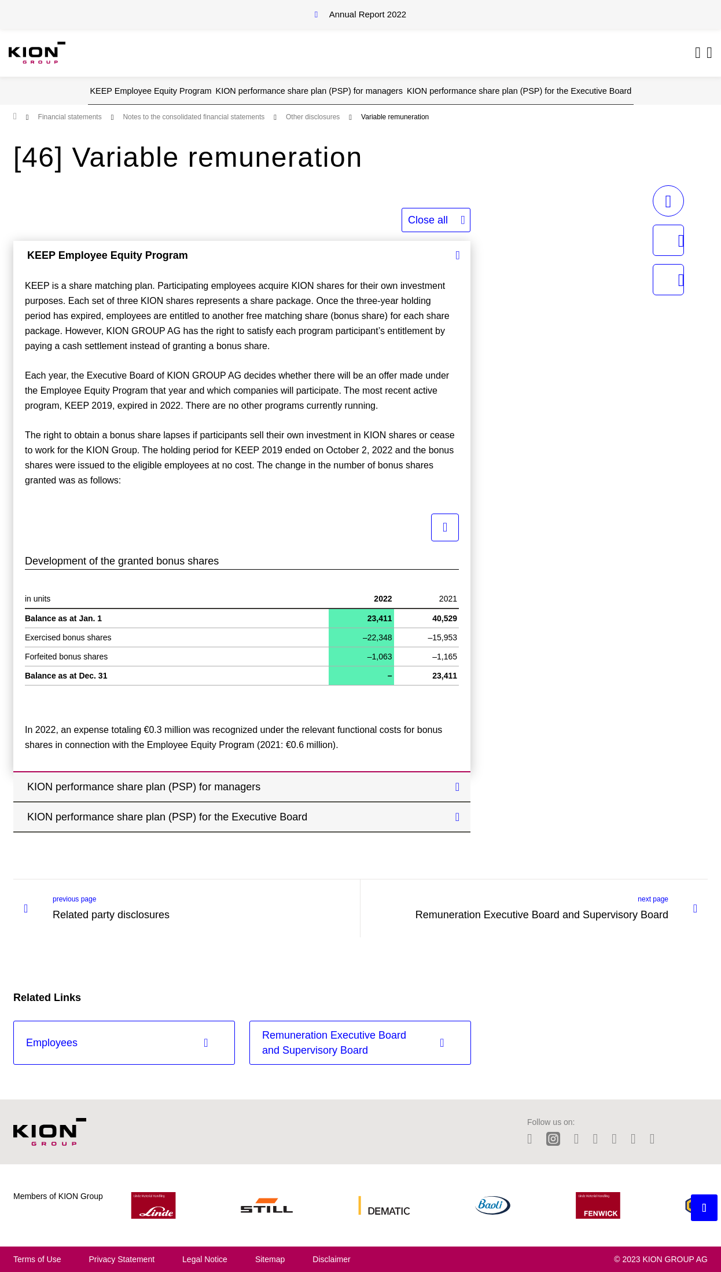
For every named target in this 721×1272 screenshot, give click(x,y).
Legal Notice (204, 1259)
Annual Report (367, 14)
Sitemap (270, 1259)
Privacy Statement (121, 1259)
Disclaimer (331, 1259)
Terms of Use (37, 1259)
